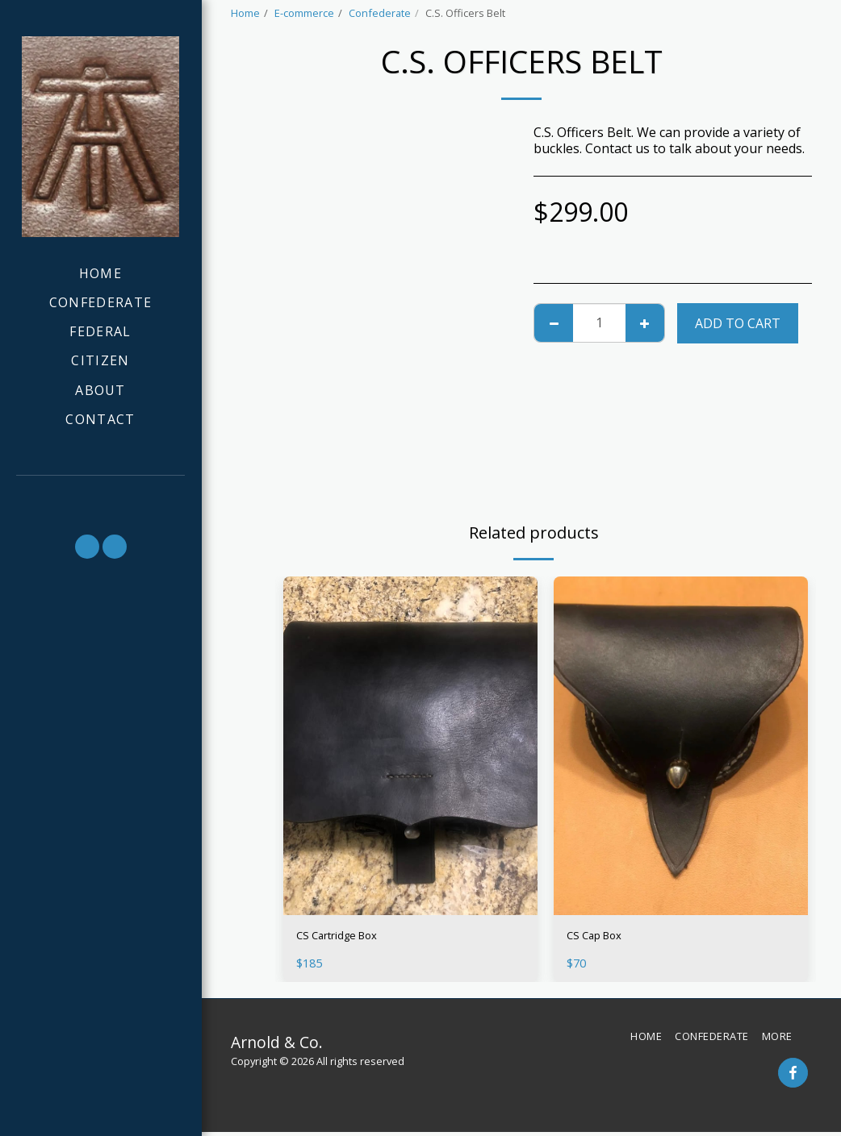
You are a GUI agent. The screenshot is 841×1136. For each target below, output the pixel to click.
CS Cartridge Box (347, 938)
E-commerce (304, 13)
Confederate (380, 13)
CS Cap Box (601, 938)
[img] (410, 745)
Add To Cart (737, 323)
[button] (101, 497)
